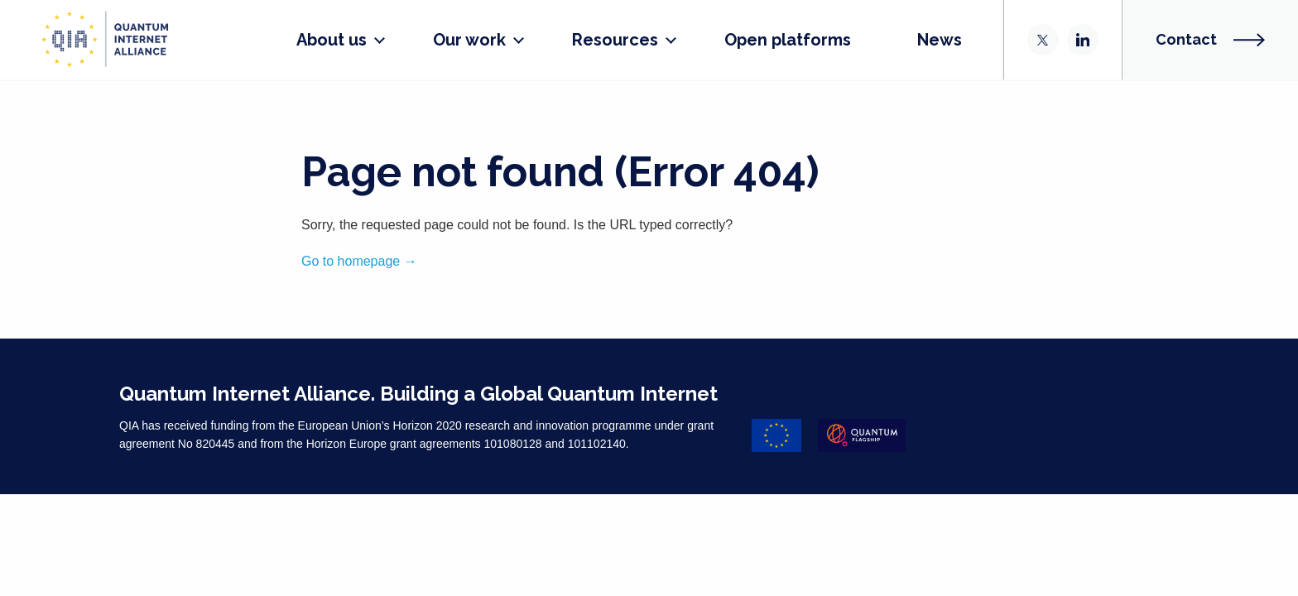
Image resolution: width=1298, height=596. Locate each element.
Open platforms (766, 40)
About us (310, 40)
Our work (447, 40)
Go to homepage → (359, 261)
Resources (593, 40)
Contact (1210, 39)
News (918, 40)
